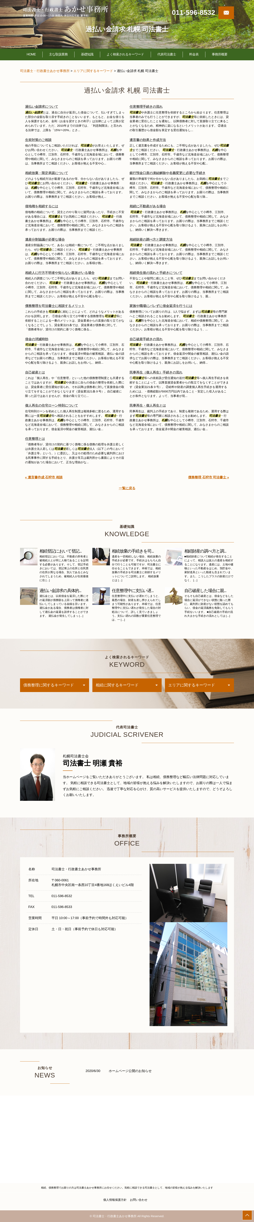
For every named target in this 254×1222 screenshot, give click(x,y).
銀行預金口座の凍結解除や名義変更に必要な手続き (168, 173)
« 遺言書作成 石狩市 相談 (44, 477)
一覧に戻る (127, 488)
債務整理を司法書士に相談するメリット (55, 306)
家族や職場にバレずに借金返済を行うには (161, 306)
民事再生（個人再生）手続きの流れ (156, 372)
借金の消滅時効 (36, 339)
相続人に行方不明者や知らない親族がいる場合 (60, 273)
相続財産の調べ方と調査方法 (151, 239)
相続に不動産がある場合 (148, 206)
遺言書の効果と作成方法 (148, 140)
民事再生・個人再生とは (148, 405)
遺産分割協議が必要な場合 (45, 239)
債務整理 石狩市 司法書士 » (208, 477)
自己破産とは (35, 372)
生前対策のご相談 (38, 140)
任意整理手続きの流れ (146, 107)
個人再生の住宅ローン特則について (51, 405)
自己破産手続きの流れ (146, 339)
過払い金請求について (41, 107)
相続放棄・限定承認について (46, 173)
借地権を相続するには (41, 206)
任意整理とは (35, 439)
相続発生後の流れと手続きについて (156, 273)
